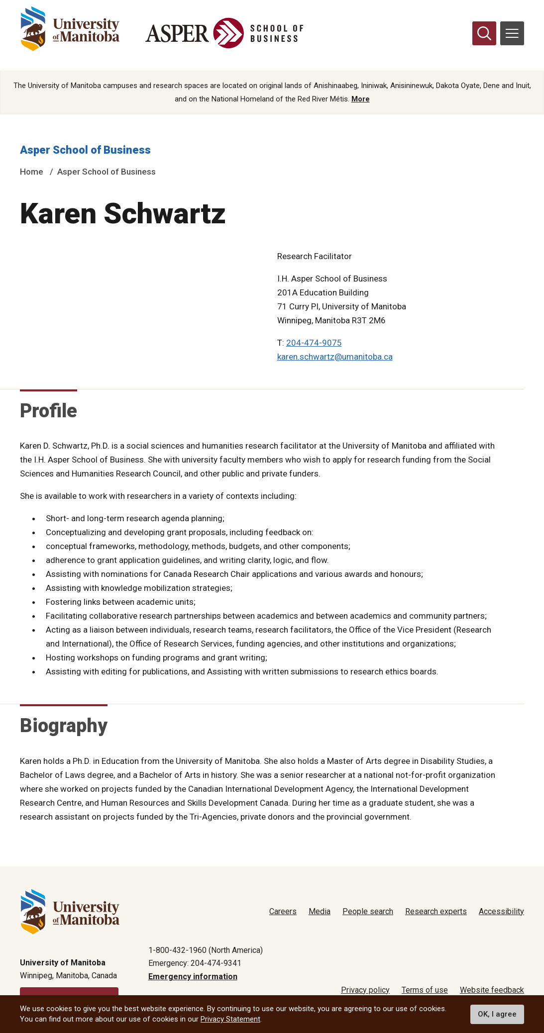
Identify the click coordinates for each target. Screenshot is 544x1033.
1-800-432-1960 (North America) (205, 950)
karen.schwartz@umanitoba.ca (335, 357)
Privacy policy (365, 990)
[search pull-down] (484, 33)
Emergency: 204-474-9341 (194, 963)
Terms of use (425, 990)
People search (367, 911)
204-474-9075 (314, 343)
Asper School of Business (85, 150)
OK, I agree (497, 1014)
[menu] (512, 33)
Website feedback (492, 990)
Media (319, 911)
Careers (283, 911)
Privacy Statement (230, 1019)
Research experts (436, 911)
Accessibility (501, 911)
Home (31, 173)
